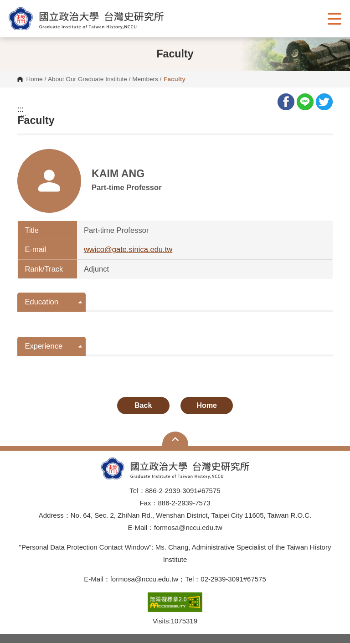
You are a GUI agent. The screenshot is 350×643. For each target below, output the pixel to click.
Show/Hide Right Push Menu (334, 19)
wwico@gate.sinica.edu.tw (128, 249)
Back (143, 405)
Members (145, 79)
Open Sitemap (175, 439)
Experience (43, 346)
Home (34, 79)
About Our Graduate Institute (87, 79)
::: (20, 109)
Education (41, 302)
